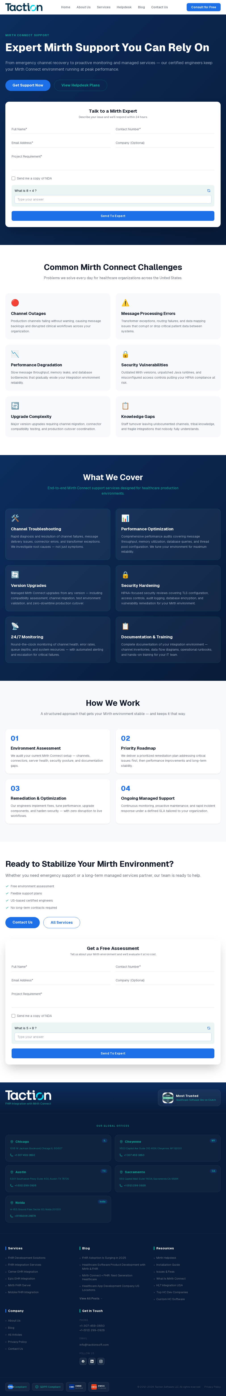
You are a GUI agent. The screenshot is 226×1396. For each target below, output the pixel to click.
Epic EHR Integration (20, 1279)
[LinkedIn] (92, 1361)
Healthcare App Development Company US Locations (109, 1288)
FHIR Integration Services (23, 1265)
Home (65, 7)
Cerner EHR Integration (21, 1272)
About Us (84, 7)
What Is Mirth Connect (170, 1279)
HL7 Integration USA (168, 1285)
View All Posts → (91, 1298)
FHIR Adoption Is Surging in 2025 (103, 1258)
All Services (62, 922)
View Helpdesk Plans (80, 85)
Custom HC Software (169, 1299)
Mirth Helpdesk (165, 1258)
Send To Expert (113, 216)
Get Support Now (28, 85)
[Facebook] (83, 1361)
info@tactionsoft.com (94, 1345)
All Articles (13, 1335)
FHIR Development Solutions (25, 1258)
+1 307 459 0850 (22, 1155)
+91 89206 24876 (23, 1215)
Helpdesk (124, 7)
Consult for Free (203, 7)
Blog (141, 7)
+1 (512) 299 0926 (23, 1185)
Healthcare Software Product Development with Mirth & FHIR (112, 1267)
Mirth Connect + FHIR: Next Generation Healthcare (106, 1277)
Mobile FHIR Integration (22, 1292)
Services (104, 7)
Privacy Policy (16, 1342)
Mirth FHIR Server (18, 1285)
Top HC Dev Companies (171, 1292)
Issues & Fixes (164, 1272)
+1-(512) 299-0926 (92, 1330)
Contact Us (159, 7)
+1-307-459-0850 (92, 1326)
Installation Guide (167, 1265)
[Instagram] (101, 1361)
